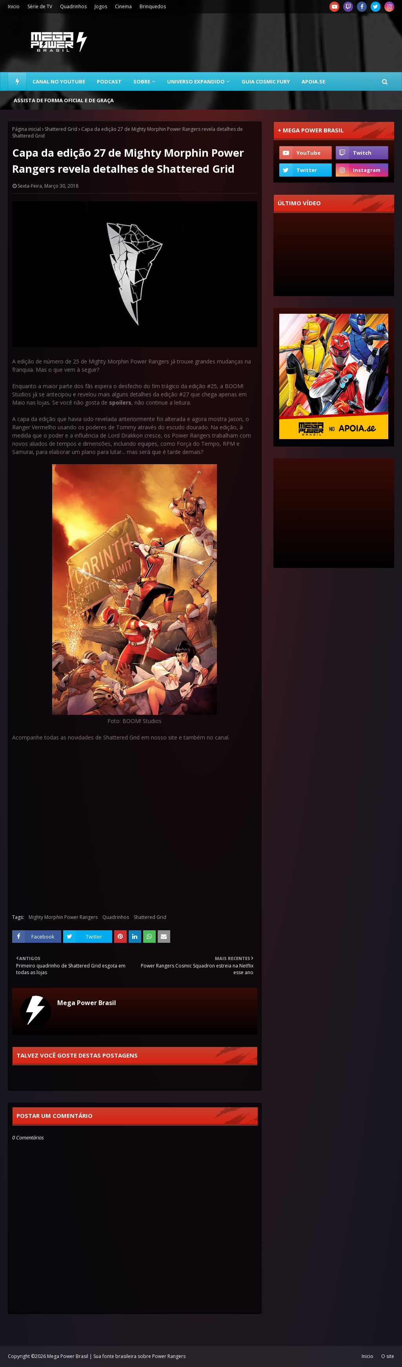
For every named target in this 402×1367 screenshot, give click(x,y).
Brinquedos (153, 6)
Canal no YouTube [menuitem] (59, 81)
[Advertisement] (333, 513)
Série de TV (39, 6)
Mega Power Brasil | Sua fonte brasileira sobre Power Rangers (116, 1356)
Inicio (14, 6)
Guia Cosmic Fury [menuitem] (266, 81)
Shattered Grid (61, 129)
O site (387, 1356)
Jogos (101, 6)
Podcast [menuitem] (109, 81)
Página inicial (26, 129)
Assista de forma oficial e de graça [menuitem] (64, 100)
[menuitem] (17, 81)
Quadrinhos (73, 6)
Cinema (123, 6)
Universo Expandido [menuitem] (196, 81)
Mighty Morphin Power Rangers (63, 917)
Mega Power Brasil (86, 1002)
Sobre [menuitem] (141, 81)
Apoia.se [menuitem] (313, 81)
